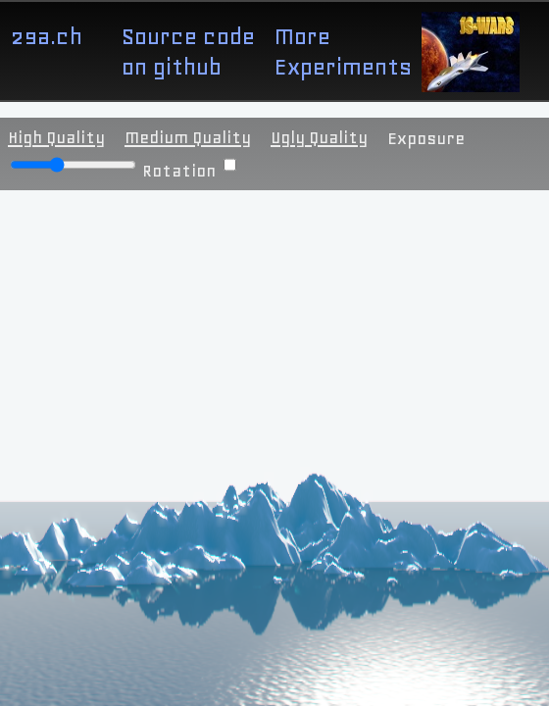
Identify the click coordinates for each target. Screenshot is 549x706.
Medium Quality (188, 137)
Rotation (189, 170)
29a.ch (46, 36)
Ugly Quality (319, 137)
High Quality (56, 137)
